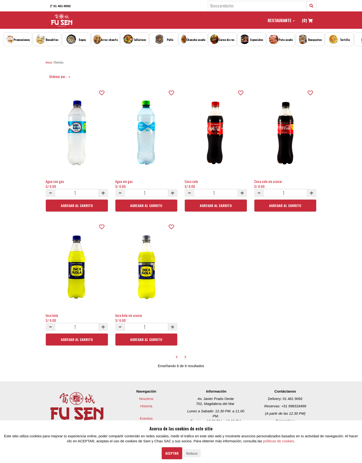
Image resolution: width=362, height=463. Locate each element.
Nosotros (146, 399)
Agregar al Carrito (77, 205)
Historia (146, 406)
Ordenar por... (59, 76)
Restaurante (281, 20)
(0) (307, 20)
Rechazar (192, 453)
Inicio (49, 62)
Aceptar (172, 453)
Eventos (146, 418)
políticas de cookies (278, 441)
